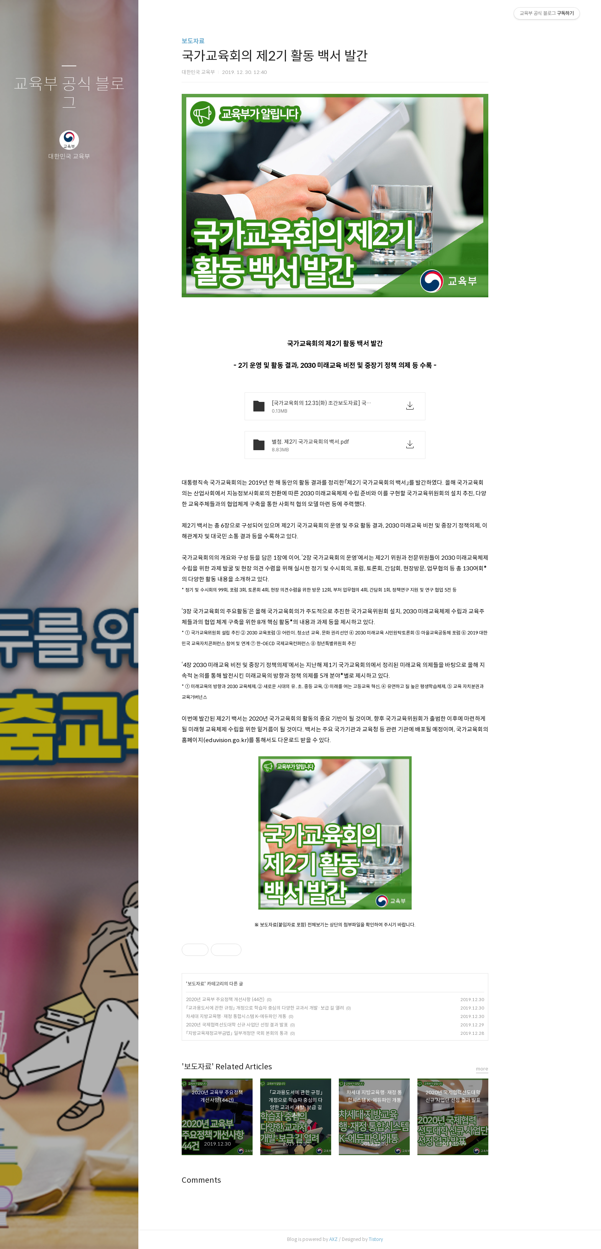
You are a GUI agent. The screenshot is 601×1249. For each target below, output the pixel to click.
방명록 (54, 1233)
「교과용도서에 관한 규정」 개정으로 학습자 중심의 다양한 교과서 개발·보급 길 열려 (299, 1008)
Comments (236, 1180)
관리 (114, 1233)
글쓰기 (24, 1233)
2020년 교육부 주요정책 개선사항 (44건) (259, 999)
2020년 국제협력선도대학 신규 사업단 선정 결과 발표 (271, 1025)
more (517, 1068)
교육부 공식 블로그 (69, 94)
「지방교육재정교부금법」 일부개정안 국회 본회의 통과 (271, 1033)
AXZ (368, 1239)
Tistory (410, 1239)
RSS (84, 1233)
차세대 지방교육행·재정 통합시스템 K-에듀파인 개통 (270, 1016)
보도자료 (227, 41)
